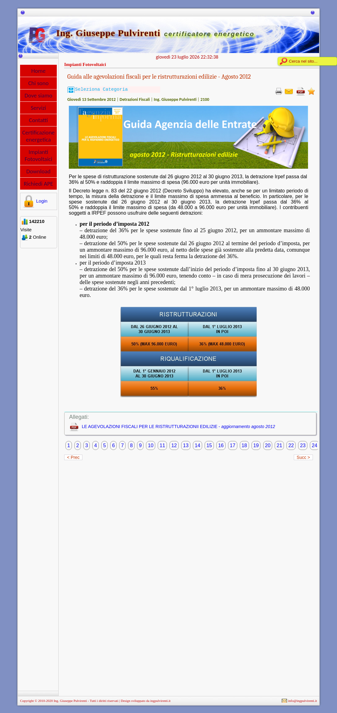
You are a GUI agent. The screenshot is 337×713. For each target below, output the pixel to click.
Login (34, 201)
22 (291, 445)
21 (279, 445)
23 (303, 445)
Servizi (38, 107)
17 (232, 445)
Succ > (303, 457)
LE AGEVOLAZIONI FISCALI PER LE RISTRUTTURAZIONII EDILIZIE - (178, 426)
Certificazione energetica (38, 136)
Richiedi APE (38, 183)
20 (268, 445)
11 (162, 445)
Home (38, 70)
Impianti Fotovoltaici (38, 155)
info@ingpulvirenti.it (302, 701)
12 (174, 445)
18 (244, 445)
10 (150, 445)
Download (38, 171)
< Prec (73, 457)
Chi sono (38, 83)
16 (221, 445)
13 (186, 445)
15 (209, 445)
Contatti (38, 120)
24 (314, 445)
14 (197, 445)
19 (256, 445)
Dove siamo (38, 95)
